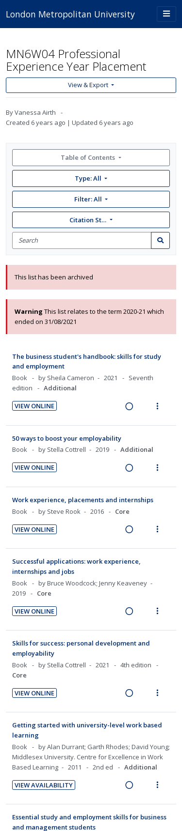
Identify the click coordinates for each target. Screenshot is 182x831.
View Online (34, 405)
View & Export (89, 84)
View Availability (44, 785)
